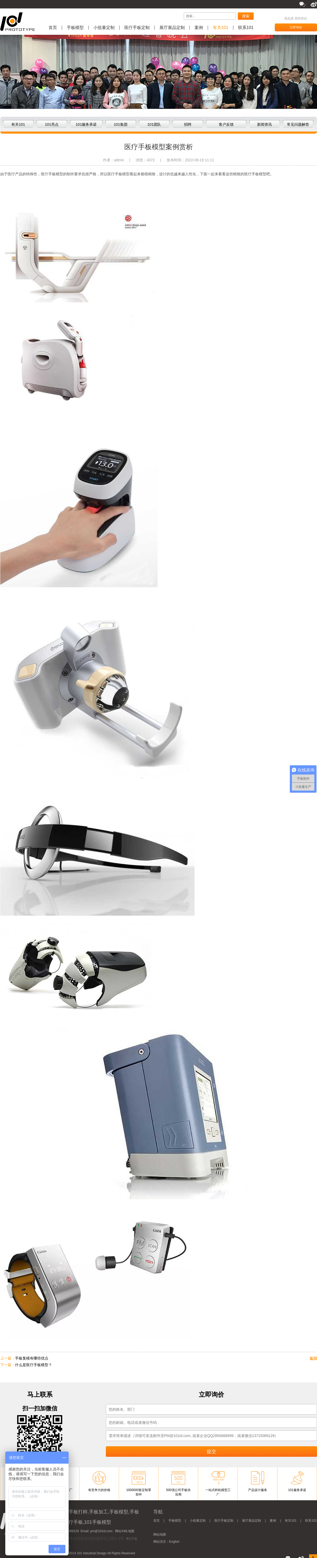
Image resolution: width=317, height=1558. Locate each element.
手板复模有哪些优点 (31, 1358)
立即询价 (296, 27)
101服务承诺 (86, 124)
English (174, 1542)
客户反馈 (226, 124)
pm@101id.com (101, 1531)
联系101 (246, 28)
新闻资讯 (264, 124)
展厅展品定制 (172, 28)
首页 (53, 28)
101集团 (120, 124)
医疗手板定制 (137, 28)
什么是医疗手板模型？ (33, 1365)
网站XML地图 (124, 1531)
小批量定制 (104, 28)
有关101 (220, 28)
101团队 (154, 124)
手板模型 (75, 28)
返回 (313, 1358)
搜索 (245, 16)
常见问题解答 (298, 124)
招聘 (187, 124)
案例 (199, 28)
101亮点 (51, 124)
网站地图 (159, 1534)
